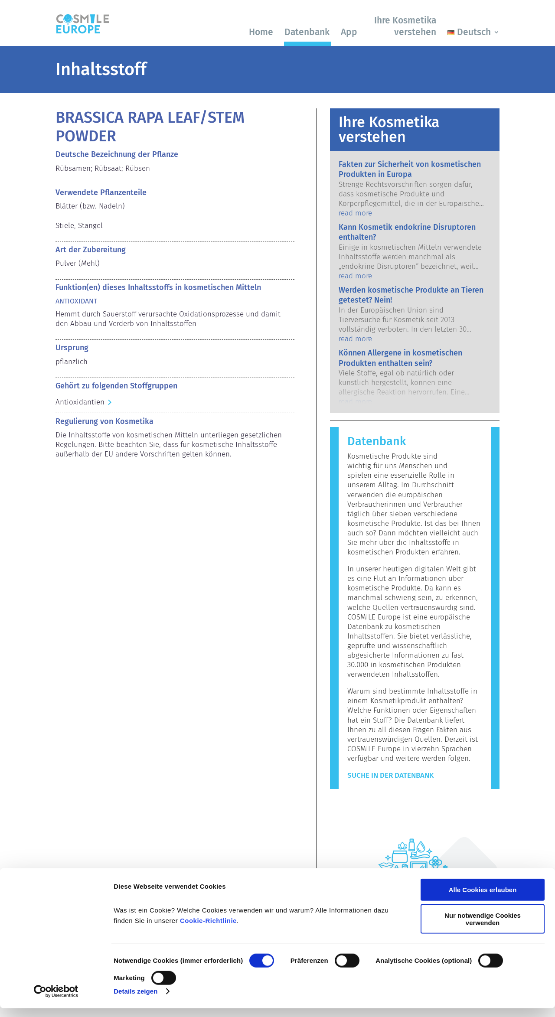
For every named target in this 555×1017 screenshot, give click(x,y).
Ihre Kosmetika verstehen (405, 26)
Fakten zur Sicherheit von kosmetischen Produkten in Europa (410, 169)
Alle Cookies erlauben (483, 899)
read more (355, 213)
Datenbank (307, 32)
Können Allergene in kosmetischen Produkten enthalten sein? (400, 358)
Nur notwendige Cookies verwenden (482, 927)
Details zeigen (135, 1000)
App (349, 32)
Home (261, 32)
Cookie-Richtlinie (208, 929)
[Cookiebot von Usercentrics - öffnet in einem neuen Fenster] (56, 1000)
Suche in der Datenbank (390, 775)
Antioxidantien (80, 402)
